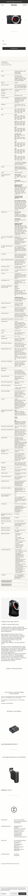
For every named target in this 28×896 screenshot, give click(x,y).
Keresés (25, 5)
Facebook (16, 854)
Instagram (16, 855)
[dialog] (14, 891)
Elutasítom (14, 893)
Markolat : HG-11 (6, 790)
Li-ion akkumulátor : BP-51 (9, 744)
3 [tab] (11, 795)
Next (26, 19)
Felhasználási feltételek (17, 842)
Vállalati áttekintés (19, 819)
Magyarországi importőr (20, 821)
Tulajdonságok (5, 63)
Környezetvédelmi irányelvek (18, 847)
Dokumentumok (18, 833)
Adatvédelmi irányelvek (20, 840)
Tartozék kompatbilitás (20, 836)
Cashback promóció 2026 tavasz (14, 1)
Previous (2, 19)
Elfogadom (22, 893)
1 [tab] (11, 749)
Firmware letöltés (18, 831)
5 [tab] (14, 31)
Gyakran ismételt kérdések (18, 827)
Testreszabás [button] (3, 893)
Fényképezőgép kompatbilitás (18, 835)
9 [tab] (16, 795)
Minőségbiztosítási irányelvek (19, 850)
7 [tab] (16, 749)
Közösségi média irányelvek (18, 845)
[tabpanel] (14, 19)
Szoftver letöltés (18, 830)
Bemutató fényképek (6, 65)
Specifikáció (4, 62)
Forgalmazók (14, 48)
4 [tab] (13, 31)
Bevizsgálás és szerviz (19, 828)
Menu (2, 5)
